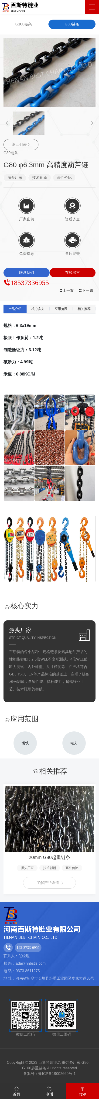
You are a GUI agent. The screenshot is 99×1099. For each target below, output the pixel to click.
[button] (6, 123)
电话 (49, 1090)
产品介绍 (14, 309)
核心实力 (37, 309)
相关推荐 (84, 309)
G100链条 (23, 24)
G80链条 (72, 24)
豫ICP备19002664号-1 (56, 1074)
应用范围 (61, 309)
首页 (16, 1090)
